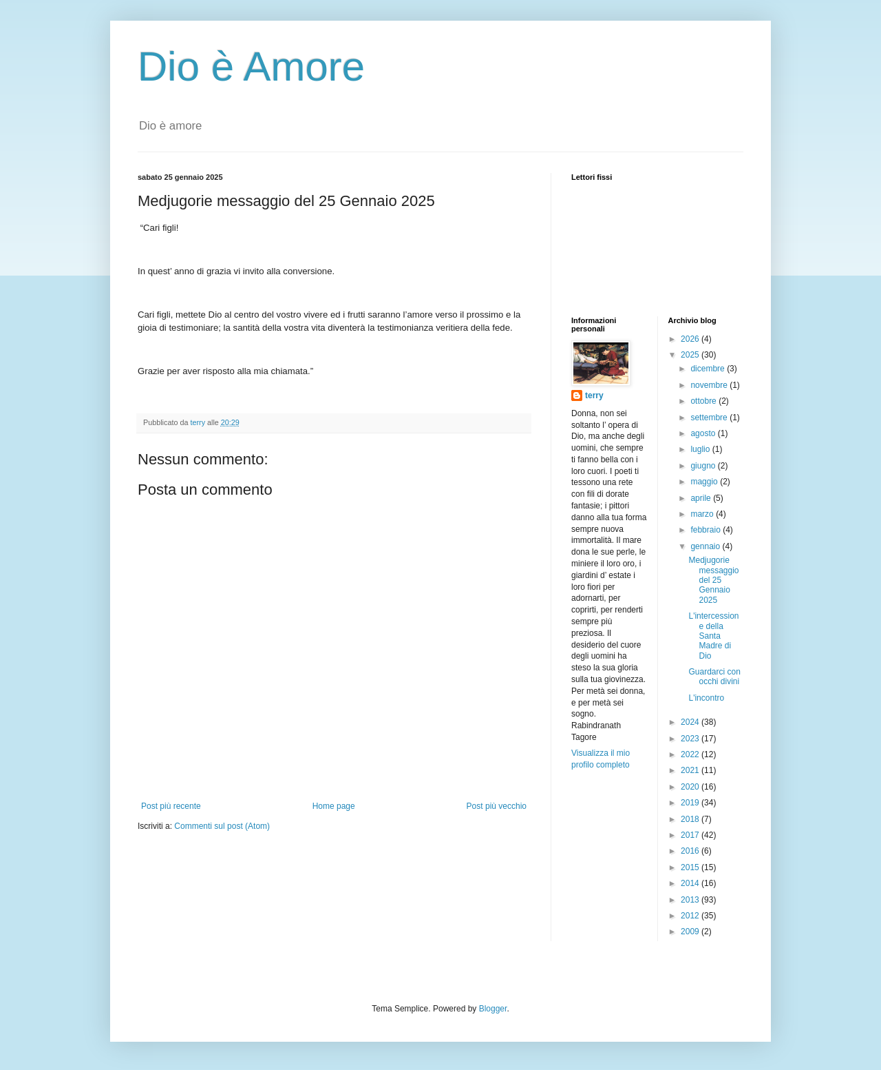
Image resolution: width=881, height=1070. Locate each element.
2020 (691, 787)
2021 (691, 770)
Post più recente (171, 806)
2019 (691, 802)
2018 (691, 819)
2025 (691, 355)
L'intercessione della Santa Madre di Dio (713, 636)
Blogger (493, 1009)
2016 (691, 851)
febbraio (706, 530)
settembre (710, 417)
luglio (701, 449)
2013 (691, 900)
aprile (701, 498)
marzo (703, 514)
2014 (691, 883)
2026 (691, 339)
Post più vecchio (497, 806)
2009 (691, 931)
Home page (333, 806)
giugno (703, 466)
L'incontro (706, 698)
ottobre (704, 401)
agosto (703, 433)
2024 (691, 722)
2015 (691, 867)
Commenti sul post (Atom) (222, 826)
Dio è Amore (251, 66)
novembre (710, 385)
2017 (691, 835)
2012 (691, 915)
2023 (691, 738)
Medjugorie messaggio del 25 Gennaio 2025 (713, 580)
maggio (705, 481)
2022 (691, 754)
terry (594, 395)
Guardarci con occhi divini (714, 676)
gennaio (706, 546)
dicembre (708, 368)
